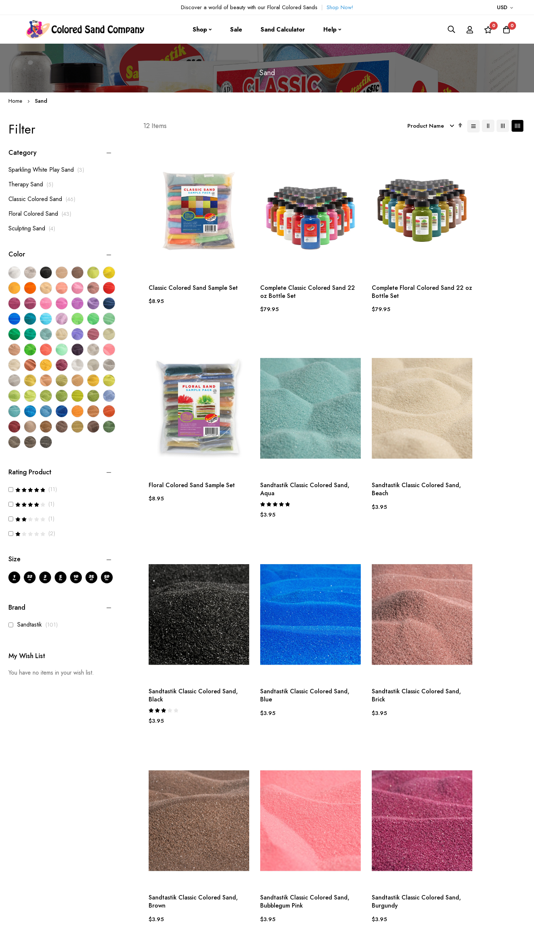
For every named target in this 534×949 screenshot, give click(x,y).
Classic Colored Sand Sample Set (188, 272)
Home (16, 101)
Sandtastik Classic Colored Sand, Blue (472, 454)
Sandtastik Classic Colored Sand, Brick (185, 646)
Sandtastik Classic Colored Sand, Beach (280, 454)
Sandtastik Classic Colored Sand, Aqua (185, 454)
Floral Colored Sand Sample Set (473, 272)
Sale (236, 29)
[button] (506, 8)
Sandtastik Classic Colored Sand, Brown (280, 646)
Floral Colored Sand (41, 213)
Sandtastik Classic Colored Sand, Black (376, 454)
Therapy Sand (32, 184)
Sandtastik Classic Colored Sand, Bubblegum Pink (376, 646)
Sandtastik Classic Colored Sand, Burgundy (472, 646)
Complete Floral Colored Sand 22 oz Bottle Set (381, 272)
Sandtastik (35, 624)
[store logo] (82, 29)
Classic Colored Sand (43, 199)
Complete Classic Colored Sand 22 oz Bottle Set (279, 272)
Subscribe (431, 875)
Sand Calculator (283, 29)
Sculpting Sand (33, 228)
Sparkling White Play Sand (48, 169)
